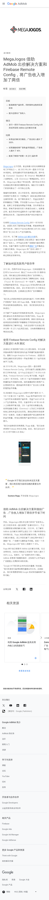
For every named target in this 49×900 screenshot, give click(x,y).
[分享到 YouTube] (11, 705)
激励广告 (33, 246)
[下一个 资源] (41, 637)
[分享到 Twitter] (17, 589)
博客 (4, 765)
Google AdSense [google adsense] (9, 840)
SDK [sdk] (4, 782)
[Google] (7, 872)
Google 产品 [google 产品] (7, 885)
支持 (4, 787)
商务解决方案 (7, 861)
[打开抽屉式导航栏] (4, 4)
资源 (4, 750)
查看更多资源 (24, 671)
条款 (13, 880)
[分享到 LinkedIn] (31, 589)
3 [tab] (27, 664)
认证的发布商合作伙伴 (11, 808)
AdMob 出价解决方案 (26, 237)
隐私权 (5, 880)
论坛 (4, 771)
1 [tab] (22, 664)
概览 (4, 728)
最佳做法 (12, 89)
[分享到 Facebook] (24, 589)
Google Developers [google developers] (10, 803)
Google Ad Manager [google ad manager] (10, 835)
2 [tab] (24, 664)
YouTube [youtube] (5, 776)
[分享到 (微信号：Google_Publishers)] (4, 711)
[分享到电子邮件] (38, 589)
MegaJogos (8, 166)
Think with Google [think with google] (9, 856)
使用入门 (6, 744)
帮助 (6, 891)
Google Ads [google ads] (7, 829)
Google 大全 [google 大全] (24, 880)
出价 (4, 739)
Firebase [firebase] (5, 824)
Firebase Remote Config (19, 223)
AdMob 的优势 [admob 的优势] (8, 733)
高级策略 (22, 89)
